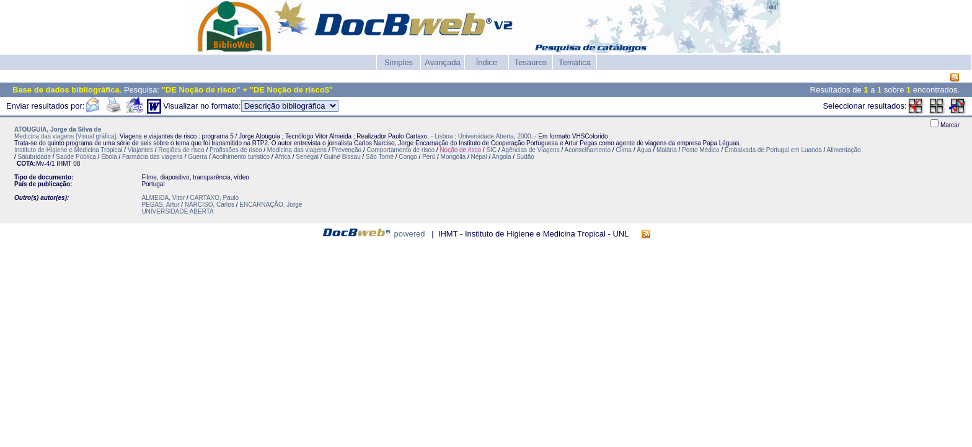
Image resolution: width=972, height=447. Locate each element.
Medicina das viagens (297, 150)
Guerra (197, 156)
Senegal (307, 156)
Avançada (443, 62)
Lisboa (444, 136)
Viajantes (140, 150)
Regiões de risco (181, 150)
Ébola (109, 156)
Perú (428, 156)
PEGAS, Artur (160, 204)
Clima (624, 150)
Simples (398, 62)
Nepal (479, 156)
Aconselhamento (587, 150)
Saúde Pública (76, 156)
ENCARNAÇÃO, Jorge (270, 204)
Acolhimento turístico (241, 156)
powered (409, 233)
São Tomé (380, 156)
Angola (501, 156)
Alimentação (844, 150)
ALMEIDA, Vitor (163, 197)
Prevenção (346, 150)
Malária (666, 150)
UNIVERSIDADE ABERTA (177, 211)
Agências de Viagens (530, 150)
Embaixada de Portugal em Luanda (773, 150)
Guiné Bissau (342, 156)
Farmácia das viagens (152, 156)
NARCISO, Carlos (209, 204)
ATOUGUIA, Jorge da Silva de (57, 129)
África (283, 156)
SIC (491, 150)
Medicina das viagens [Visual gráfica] (65, 136)
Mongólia (453, 156)
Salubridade (34, 156)
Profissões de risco (236, 150)
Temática (575, 62)
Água (644, 150)
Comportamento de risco (401, 150)
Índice (487, 62)
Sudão (525, 156)
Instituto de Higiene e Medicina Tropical (68, 150)
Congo (408, 156)
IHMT (63, 163)
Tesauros (531, 62)
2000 (524, 136)
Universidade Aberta (486, 136)
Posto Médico (701, 150)
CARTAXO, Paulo (214, 197)
